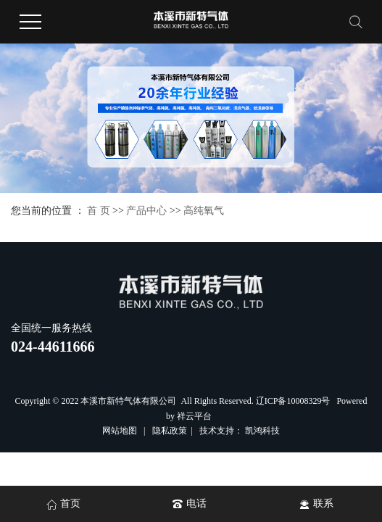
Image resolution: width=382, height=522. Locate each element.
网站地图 (120, 431)
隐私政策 (169, 431)
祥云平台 (194, 416)
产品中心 (146, 210)
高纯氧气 (203, 210)
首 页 (98, 210)
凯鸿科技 (262, 431)
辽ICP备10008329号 (293, 401)
